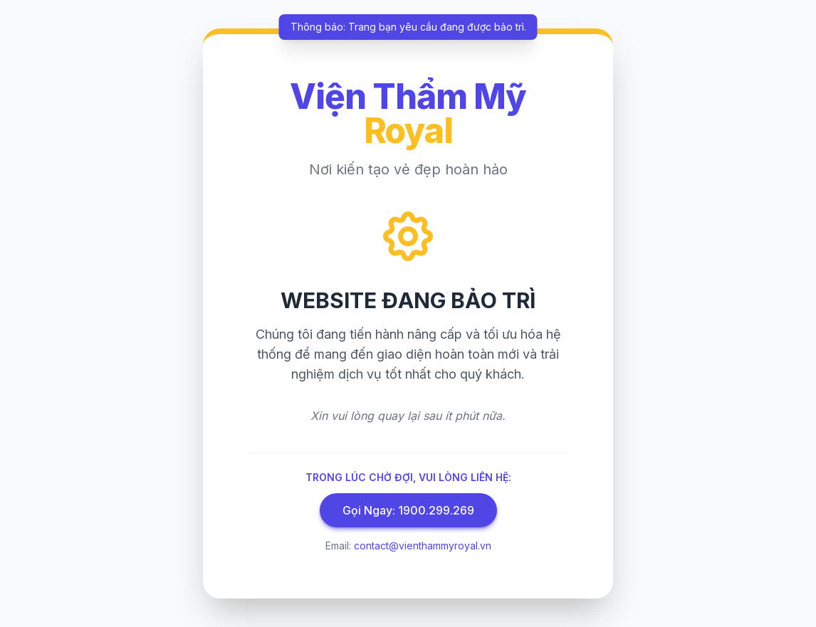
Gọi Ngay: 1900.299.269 (408, 510)
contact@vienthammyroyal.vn (422, 545)
